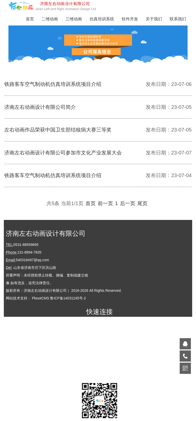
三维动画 (74, 19)
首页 (30, 19)
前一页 (105, 203)
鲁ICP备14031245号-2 (68, 298)
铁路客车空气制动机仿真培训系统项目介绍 (52, 84)
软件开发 (130, 19)
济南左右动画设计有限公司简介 (40, 107)
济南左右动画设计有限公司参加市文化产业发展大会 (63, 152)
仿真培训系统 (102, 19)
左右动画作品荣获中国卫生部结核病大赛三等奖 (58, 130)
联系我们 (178, 19)
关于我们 (154, 19)
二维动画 (50, 19)
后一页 (127, 203)
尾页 (142, 203)
